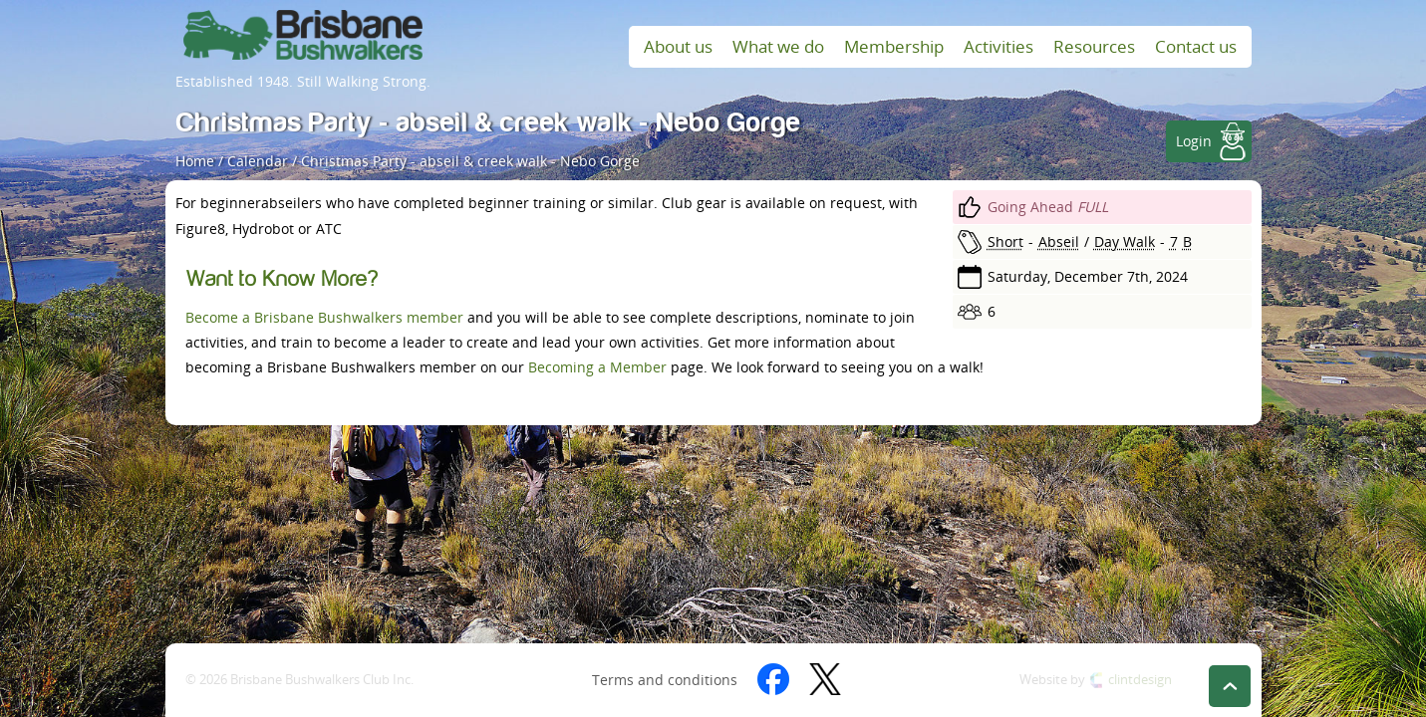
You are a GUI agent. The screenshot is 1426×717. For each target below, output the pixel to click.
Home (194, 160)
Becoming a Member (597, 367)
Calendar (257, 160)
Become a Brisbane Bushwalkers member (324, 317)
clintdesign (1140, 679)
